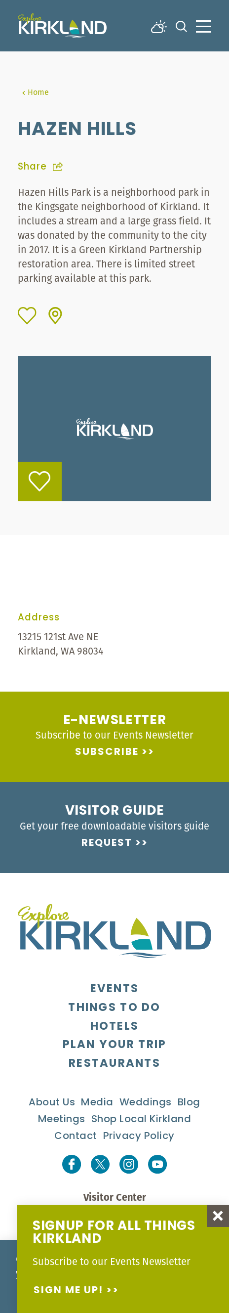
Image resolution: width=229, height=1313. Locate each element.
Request (106, 843)
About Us (52, 1102)
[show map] (55, 315)
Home (35, 92)
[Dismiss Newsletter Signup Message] (218, 1216)
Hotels (114, 1027)
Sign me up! (68, 1290)
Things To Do (114, 1008)
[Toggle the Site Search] (181, 25)
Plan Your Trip (115, 1045)
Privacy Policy (139, 1136)
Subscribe (107, 752)
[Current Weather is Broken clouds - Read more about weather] (159, 26)
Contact (75, 1136)
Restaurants (114, 1064)
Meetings (61, 1119)
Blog (189, 1102)
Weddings (145, 1102)
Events (114, 989)
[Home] (62, 25)
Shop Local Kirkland (141, 1119)
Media (97, 1102)
